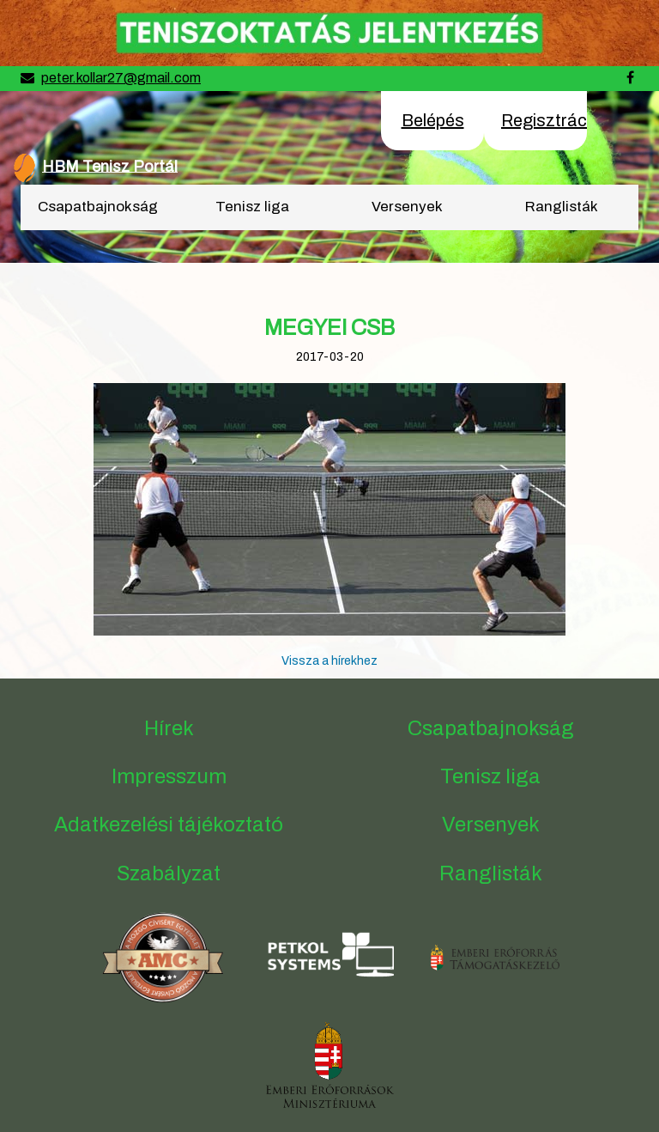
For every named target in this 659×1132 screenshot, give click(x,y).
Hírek (169, 728)
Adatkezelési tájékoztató (168, 824)
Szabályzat (169, 873)
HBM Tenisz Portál (110, 165)
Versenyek (407, 206)
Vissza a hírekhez (329, 660)
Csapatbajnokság (98, 206)
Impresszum (169, 776)
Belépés (433, 120)
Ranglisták (561, 206)
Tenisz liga (252, 206)
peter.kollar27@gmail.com (121, 77)
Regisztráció (551, 120)
